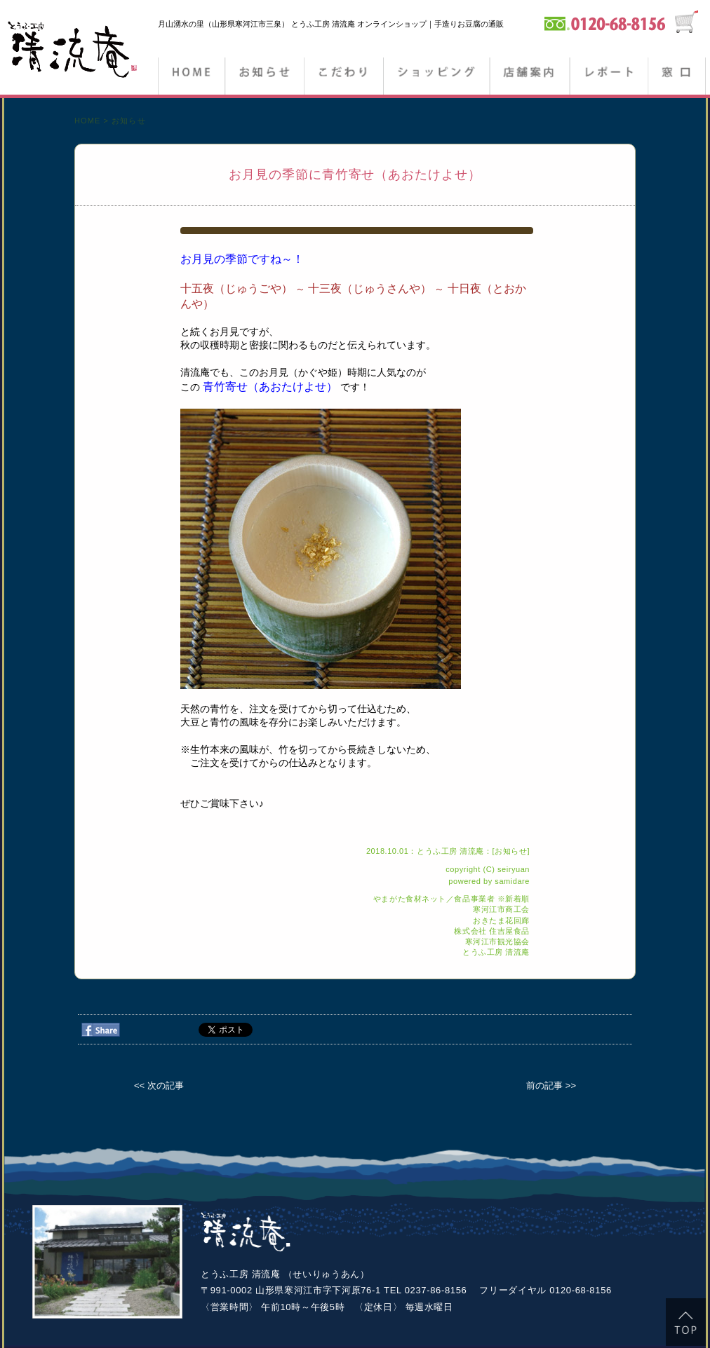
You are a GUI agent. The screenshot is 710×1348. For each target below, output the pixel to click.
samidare (512, 881)
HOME (191, 76)
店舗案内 (528, 76)
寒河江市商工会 (501, 909)
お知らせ (264, 76)
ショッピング (436, 76)
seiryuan (513, 869)
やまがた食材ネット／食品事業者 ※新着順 (451, 898)
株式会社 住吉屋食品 (492, 931)
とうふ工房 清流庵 (496, 952)
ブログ (608, 76)
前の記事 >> (551, 1085)
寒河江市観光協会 (497, 941)
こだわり (343, 76)
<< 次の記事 (159, 1085)
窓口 (677, 76)
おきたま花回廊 (501, 920)
